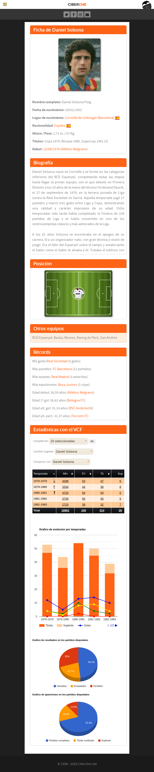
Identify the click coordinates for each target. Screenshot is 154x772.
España (59, 126)
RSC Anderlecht (80, 408)
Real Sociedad (57, 361)
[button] (92, 441)
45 (101, 498)
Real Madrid (60, 377)
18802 (65, 510)
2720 (65, 504)
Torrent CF (79, 416)
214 (102, 510)
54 (83, 492)
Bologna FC (76, 400)
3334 (65, 487)
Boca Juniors (67, 385)
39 (83, 504)
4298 (65, 481)
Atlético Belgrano (74, 149)
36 (101, 487)
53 (83, 481)
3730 (65, 498)
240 (83, 510)
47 (101, 481)
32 (101, 504)
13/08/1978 (51, 149)
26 (120, 510)
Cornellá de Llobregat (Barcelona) (89, 118)
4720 (65, 492)
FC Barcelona (62, 369)
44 (83, 487)
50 (83, 498)
